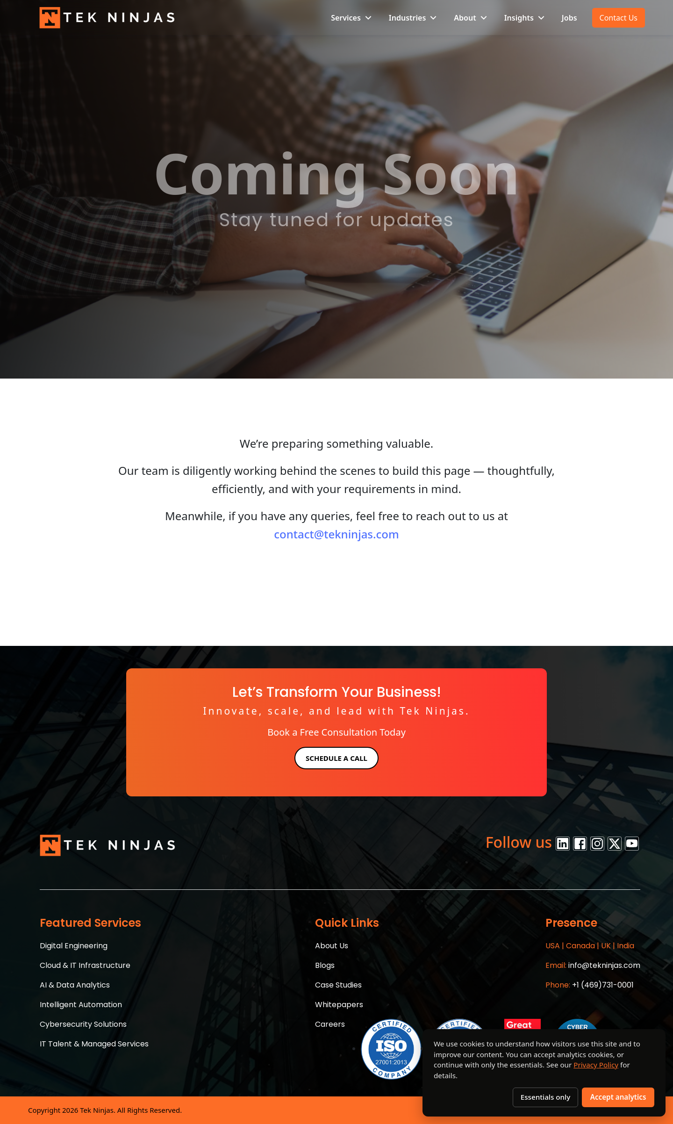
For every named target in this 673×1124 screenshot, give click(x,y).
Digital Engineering (73, 946)
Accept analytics (618, 1097)
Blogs (325, 965)
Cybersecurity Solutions (83, 1024)
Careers (330, 1024)
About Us (331, 946)
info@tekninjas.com (592, 965)
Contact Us (618, 18)
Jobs (569, 18)
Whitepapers (339, 1004)
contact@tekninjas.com (336, 534)
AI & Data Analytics (75, 985)
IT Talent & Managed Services (94, 1044)
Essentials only (545, 1097)
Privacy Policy (595, 1064)
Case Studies (338, 985)
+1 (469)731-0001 (589, 985)
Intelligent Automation (81, 1004)
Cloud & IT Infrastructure (85, 965)
